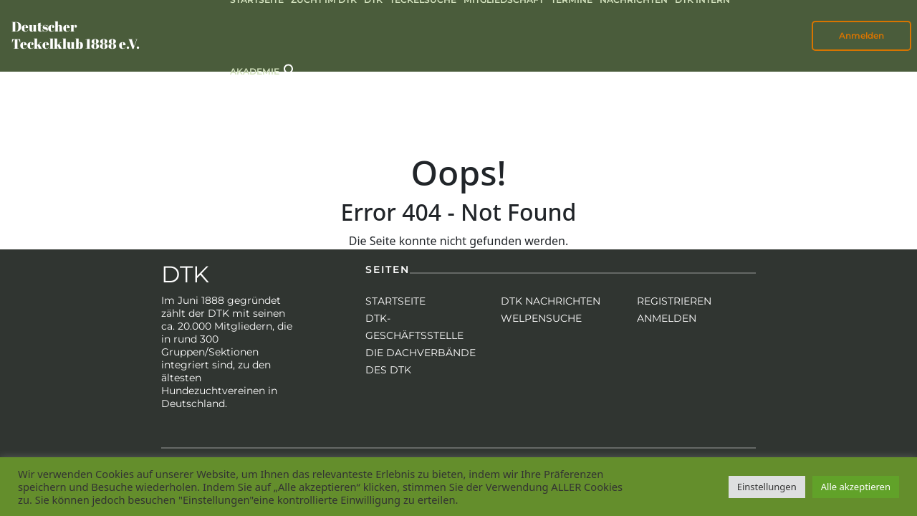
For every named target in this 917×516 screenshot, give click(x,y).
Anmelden (861, 35)
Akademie (254, 71)
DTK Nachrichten (550, 301)
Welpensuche (541, 318)
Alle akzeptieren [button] (855, 486)
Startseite (395, 301)
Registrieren (674, 301)
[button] (290, 69)
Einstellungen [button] (767, 486)
